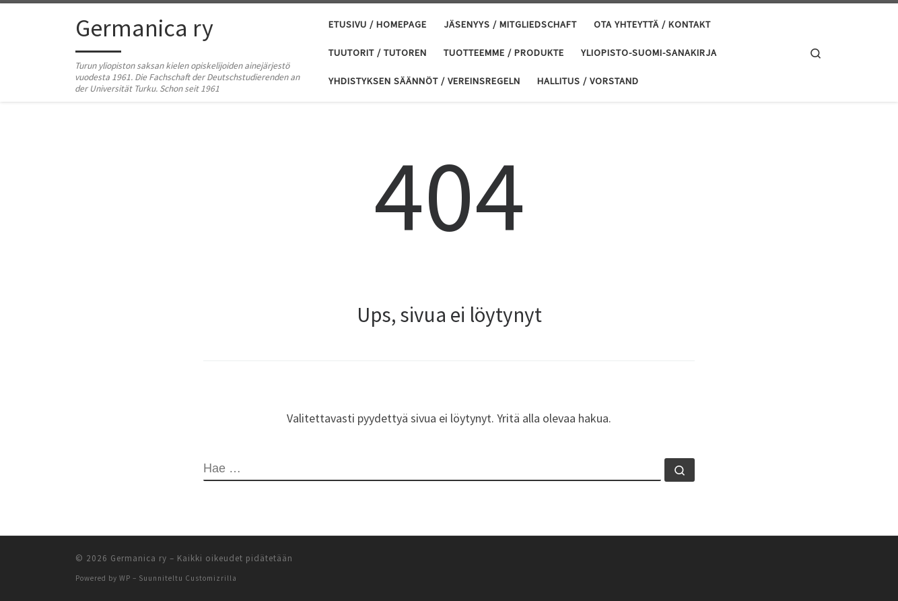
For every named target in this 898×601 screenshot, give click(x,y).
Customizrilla (211, 578)
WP (125, 578)
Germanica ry (138, 558)
